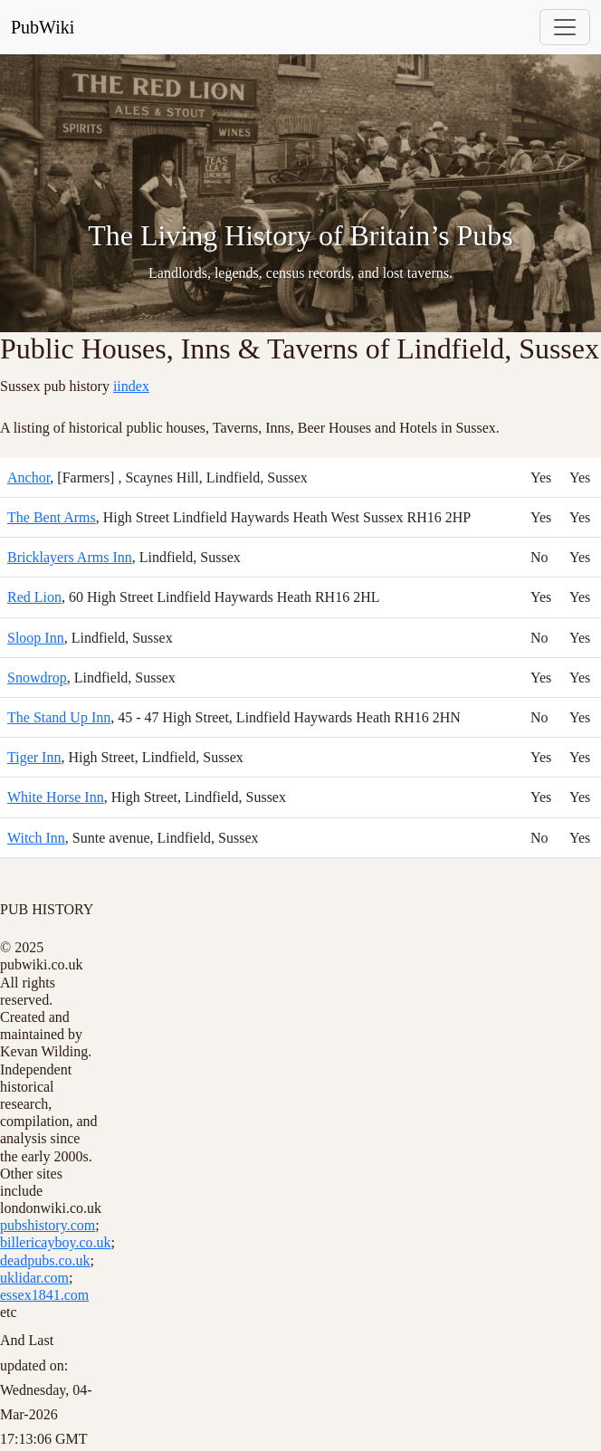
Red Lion (34, 597)
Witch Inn (36, 837)
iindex (131, 386)
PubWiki (42, 27)
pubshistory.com (47, 1225)
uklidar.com (34, 1277)
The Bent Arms (51, 517)
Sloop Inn (35, 637)
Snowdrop (37, 677)
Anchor (28, 477)
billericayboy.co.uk (55, 1242)
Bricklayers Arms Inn (69, 557)
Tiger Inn (34, 757)
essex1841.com (44, 1295)
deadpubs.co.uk (45, 1260)
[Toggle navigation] (564, 27)
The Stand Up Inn (58, 717)
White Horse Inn (55, 797)
